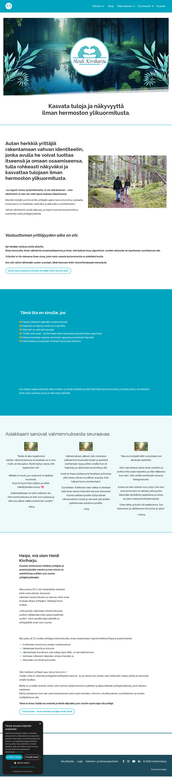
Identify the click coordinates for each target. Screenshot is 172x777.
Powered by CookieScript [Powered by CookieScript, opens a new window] (23, 771)
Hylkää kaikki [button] (32, 757)
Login (80, 761)
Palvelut (98, 6)
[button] (22, 763)
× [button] (40, 724)
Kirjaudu (161, 6)
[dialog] (23, 747)
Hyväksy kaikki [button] (14, 757)
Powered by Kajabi (159, 770)
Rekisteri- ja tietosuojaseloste (102, 761)
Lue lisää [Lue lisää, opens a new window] (19, 752)
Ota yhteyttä (146, 6)
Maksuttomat (126, 6)
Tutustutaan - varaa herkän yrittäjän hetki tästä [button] (47, 712)
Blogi (110, 6)
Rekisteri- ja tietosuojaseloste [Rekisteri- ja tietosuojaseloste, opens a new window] (23, 767)
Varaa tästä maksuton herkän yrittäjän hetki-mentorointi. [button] (38, 271)
